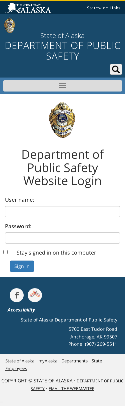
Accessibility (21, 309)
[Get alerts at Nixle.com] (35, 295)
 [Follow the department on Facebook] (16, 295)
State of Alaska (29, 9)
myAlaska (47, 361)
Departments (74, 361)
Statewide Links (104, 8)
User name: (19, 199)
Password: (18, 226)
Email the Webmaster (71, 388)
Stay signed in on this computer (56, 252)
